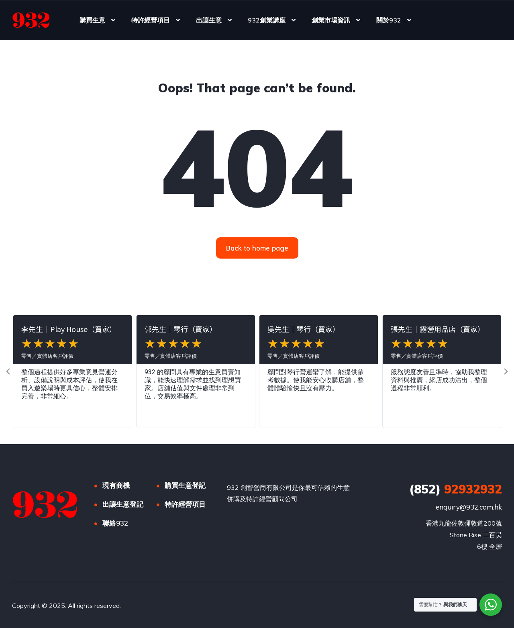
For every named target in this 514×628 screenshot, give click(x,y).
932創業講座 (267, 20)
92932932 (455, 489)
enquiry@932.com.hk (469, 507)
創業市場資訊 (331, 20)
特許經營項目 (150, 20)
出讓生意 (209, 20)
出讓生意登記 (122, 504)
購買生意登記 (185, 485)
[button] (8, 371)
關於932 (388, 20)
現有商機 (116, 485)
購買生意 (92, 20)
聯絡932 (115, 523)
